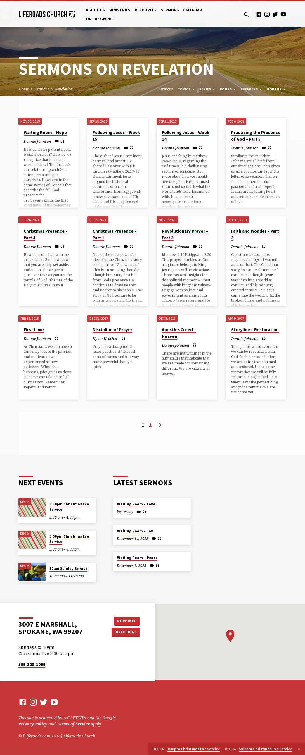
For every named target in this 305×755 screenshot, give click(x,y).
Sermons (170, 10)
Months (276, 89)
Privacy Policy (32, 724)
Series (207, 89)
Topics (186, 89)
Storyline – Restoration (255, 329)
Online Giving (99, 18)
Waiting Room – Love (136, 504)
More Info (125, 620)
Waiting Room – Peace (137, 557)
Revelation (64, 89)
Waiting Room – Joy (135, 531)
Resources (146, 10)
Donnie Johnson (37, 141)
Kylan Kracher (105, 338)
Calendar (192, 10)
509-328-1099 (31, 664)
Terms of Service (73, 724)
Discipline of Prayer (112, 329)
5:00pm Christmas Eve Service (69, 539)
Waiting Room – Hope (45, 132)
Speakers (251, 89)
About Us (95, 10)
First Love (34, 329)
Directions (125, 632)
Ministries (119, 10)
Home (24, 89)
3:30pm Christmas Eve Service (69, 507)
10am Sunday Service (68, 568)
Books (228, 89)
